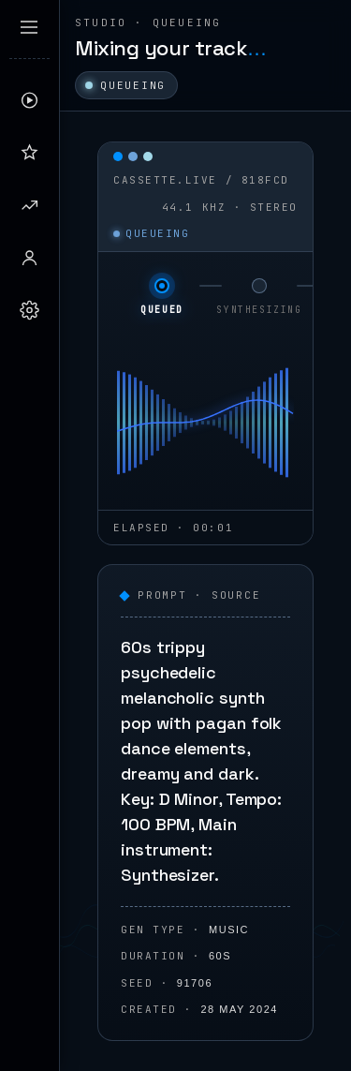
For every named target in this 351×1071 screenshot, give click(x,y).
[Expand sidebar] (29, 27)
